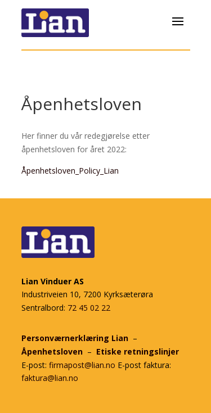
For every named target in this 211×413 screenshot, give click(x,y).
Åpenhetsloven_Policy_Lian (70, 170)
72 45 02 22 (89, 307)
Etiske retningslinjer (137, 351)
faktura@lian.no (49, 378)
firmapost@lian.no (82, 365)
